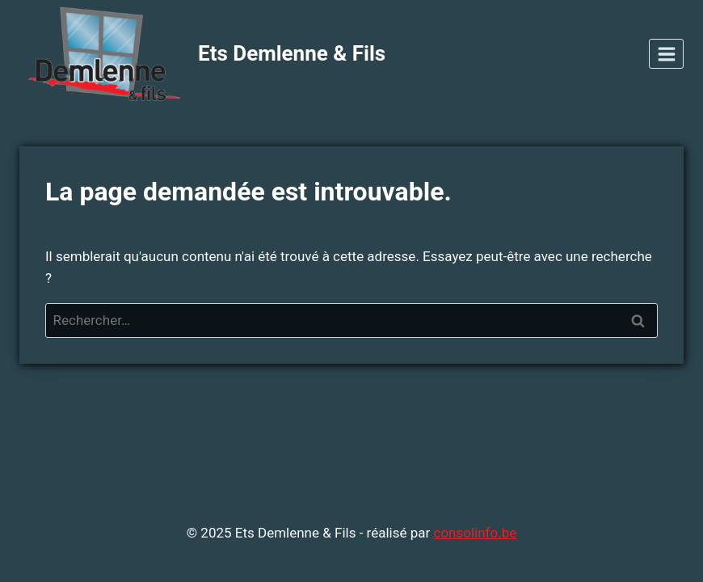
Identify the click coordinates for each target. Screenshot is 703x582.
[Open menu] (666, 54)
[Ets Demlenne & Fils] (202, 54)
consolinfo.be (474, 533)
